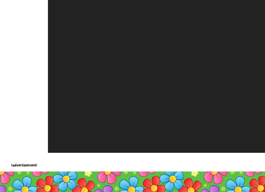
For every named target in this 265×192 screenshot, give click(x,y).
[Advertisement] (24, 83)
